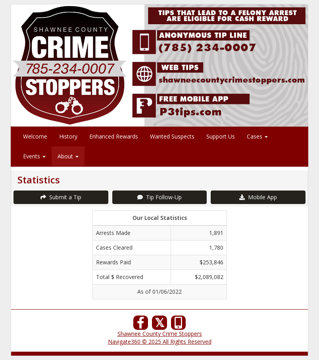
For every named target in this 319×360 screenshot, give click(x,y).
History (68, 136)
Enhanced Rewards (113, 136)
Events (34, 156)
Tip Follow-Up (159, 197)
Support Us (220, 136)
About (68, 156)
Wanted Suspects (172, 136)
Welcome (35, 136)
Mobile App (258, 197)
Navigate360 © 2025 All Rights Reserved (159, 341)
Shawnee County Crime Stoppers (159, 333)
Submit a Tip (60, 197)
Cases (257, 136)
